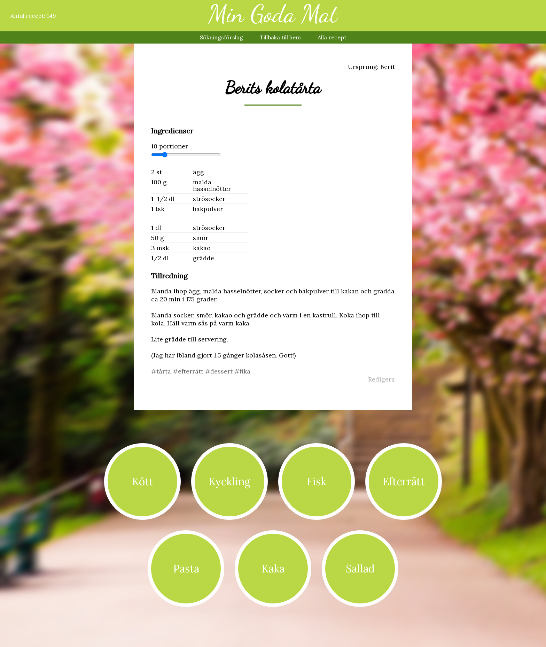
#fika (242, 371)
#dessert (219, 371)
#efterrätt (189, 371)
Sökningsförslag (221, 37)
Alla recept (332, 37)
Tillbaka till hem (280, 37)
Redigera (381, 379)
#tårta (162, 371)
